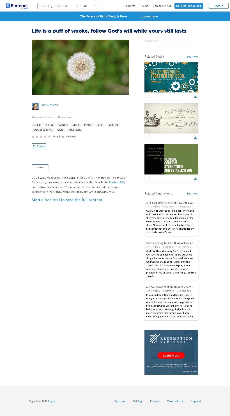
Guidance (63, 124)
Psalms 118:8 (117, 182)
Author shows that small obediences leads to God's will (180, 287)
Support (196, 401)
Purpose (88, 124)
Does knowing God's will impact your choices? (174, 243)
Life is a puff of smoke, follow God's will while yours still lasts (183, 202)
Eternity (37, 124)
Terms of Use (175, 401)
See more (192, 56)
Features (130, 6)
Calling (49, 124)
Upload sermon (162, 6)
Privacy (154, 401)
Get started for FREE (189, 6)
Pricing (144, 6)
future (60, 129)
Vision (76, 124)
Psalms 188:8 (74, 129)
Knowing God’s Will (42, 129)
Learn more (150, 16)
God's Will (113, 124)
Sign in (219, 6)
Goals (100, 124)
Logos (51, 401)
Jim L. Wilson (50, 105)
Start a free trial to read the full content (67, 200)
